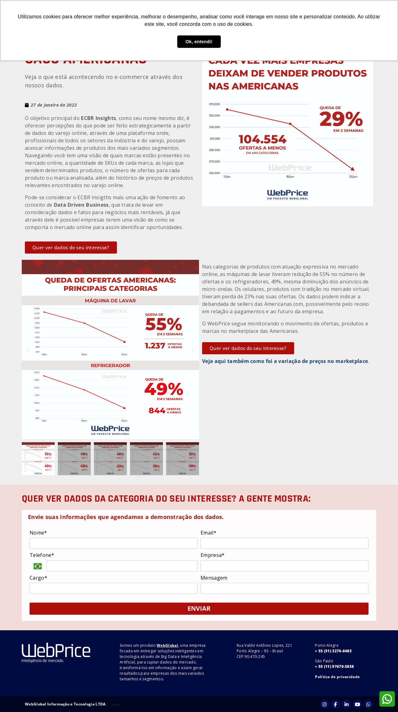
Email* (208, 533)
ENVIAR (199, 608)
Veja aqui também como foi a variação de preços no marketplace (285, 361)
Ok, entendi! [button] (199, 41)
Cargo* (38, 578)
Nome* (38, 533)
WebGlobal (167, 645)
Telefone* (42, 555)
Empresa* (212, 555)
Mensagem (214, 578)
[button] (28, 350)
